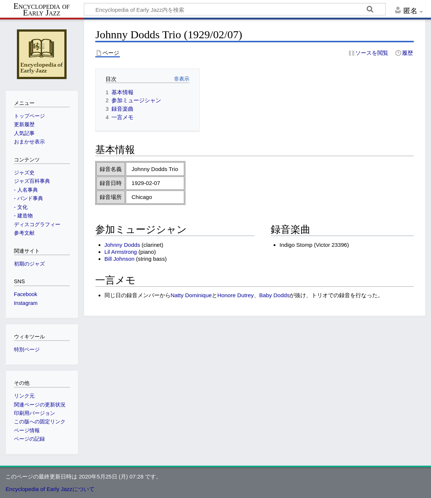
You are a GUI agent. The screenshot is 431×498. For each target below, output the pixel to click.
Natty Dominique (191, 295)
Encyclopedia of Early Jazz (42, 9)
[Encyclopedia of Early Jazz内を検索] (234, 9)
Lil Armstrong (120, 252)
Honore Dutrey (235, 295)
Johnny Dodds (122, 245)
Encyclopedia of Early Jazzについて (50, 489)
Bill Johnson (119, 259)
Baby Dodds (274, 295)
